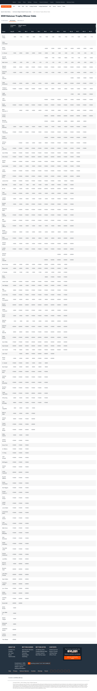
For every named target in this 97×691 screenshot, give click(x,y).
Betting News (25, 651)
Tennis (54, 6)
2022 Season (20, 20)
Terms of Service (24, 671)
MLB (23, 6)
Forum (46, 671)
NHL (27, 6)
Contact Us (11, 649)
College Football (33, 6)
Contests (52, 647)
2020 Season (4, 20)
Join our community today (72, 657)
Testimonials (11, 656)
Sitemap (40, 671)
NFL (14, 6)
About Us (11, 647)
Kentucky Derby (70, 2)
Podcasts (24, 653)
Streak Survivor (53, 649)
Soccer (59, 6)
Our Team (11, 653)
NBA (19, 6)
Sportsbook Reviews (27, 649)
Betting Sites (41, 647)
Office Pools (52, 655)
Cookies (33, 671)
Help (9, 671)
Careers (10, 651)
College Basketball (43, 6)
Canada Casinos (40, 653)
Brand (10, 655)
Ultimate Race (53, 653)
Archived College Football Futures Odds (22, 11)
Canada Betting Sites (41, 651)
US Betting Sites (40, 649)
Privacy (15, 671)
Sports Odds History (6, 11)
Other (64, 6)
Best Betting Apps (40, 655)
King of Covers (53, 651)
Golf (50, 6)
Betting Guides (27, 647)
